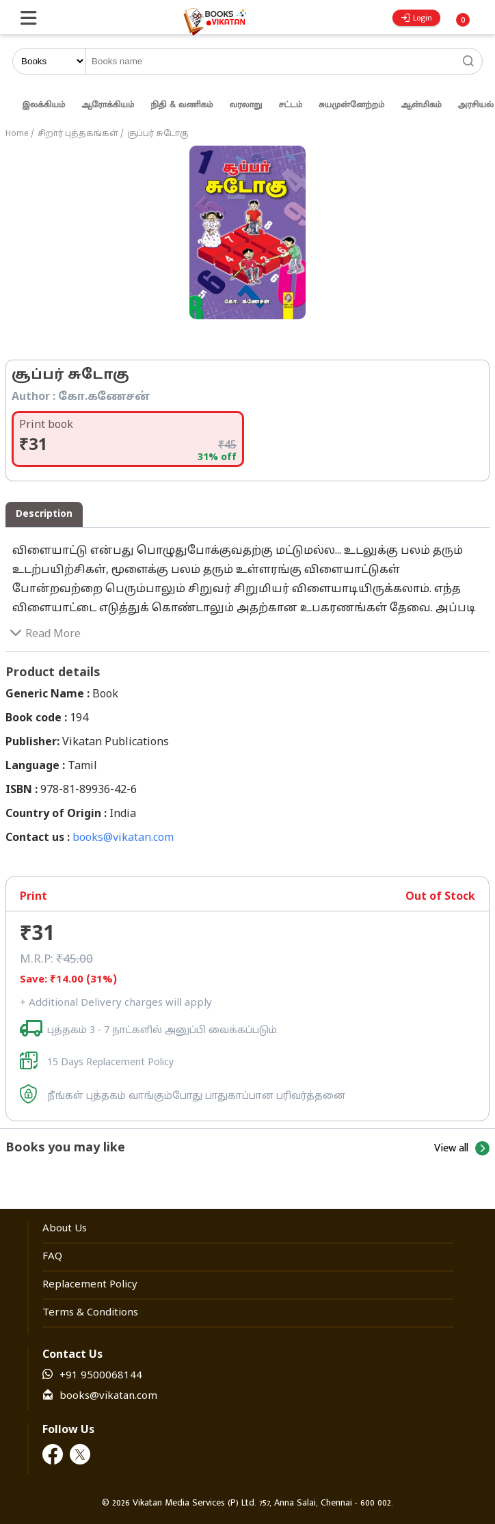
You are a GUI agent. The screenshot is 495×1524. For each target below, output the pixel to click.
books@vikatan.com (123, 838)
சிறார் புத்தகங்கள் (78, 134)
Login (416, 18)
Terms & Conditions (90, 1313)
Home (17, 134)
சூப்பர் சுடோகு (158, 134)
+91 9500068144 (100, 1375)
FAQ (52, 1257)
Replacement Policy (89, 1285)
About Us (64, 1228)
